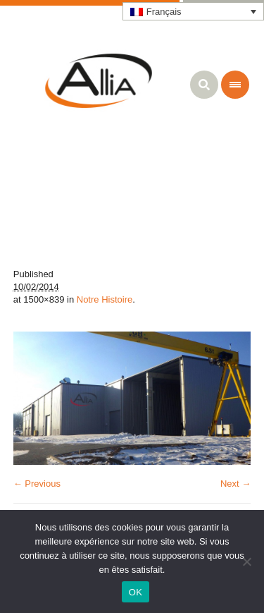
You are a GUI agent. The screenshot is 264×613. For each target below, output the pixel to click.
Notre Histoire (104, 299)
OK (135, 592)
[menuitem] (193, 11)
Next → (235, 483)
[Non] (246, 561)
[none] (193, 11)
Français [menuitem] (164, 11)
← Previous (37, 483)
